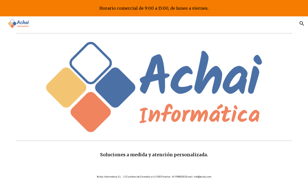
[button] (302, 23)
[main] (154, 154)
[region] (154, 8)
